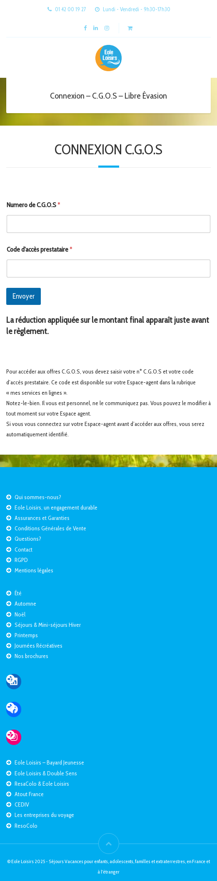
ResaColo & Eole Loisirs (42, 783)
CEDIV (22, 804)
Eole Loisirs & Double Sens (46, 773)
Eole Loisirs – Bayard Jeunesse (49, 762)
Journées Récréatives (38, 645)
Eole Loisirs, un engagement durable (56, 507)
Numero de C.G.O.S (33, 205)
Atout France (29, 794)
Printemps (26, 635)
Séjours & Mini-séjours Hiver (48, 625)
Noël (20, 614)
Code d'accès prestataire (39, 249)
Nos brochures (31, 656)
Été (18, 593)
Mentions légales (34, 570)
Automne (25, 603)
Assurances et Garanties (42, 518)
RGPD (21, 560)
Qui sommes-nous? (38, 497)
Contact (23, 549)
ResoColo (26, 825)
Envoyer (23, 296)
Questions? (28, 538)
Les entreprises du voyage (44, 815)
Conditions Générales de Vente (50, 528)
